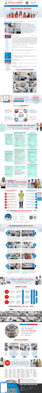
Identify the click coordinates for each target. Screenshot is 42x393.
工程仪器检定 (14, 18)
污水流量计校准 (14, 371)
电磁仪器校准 (6, 374)
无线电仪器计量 (14, 377)
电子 (26, 373)
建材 (27, 371)
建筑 (26, 371)
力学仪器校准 (22, 18)
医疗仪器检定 (10, 377)
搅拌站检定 (18, 373)
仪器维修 (30, 309)
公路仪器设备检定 (18, 371)
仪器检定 (10, 18)
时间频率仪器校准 (6, 377)
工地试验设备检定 (10, 373)
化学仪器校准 (24, 18)
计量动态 (31, 369)
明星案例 (27, 377)
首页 (31, 21)
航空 (29, 370)
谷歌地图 (32, 0)
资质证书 (34, 370)
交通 (27, 370)
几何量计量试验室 (9, 351)
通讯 (27, 373)
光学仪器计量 (14, 374)
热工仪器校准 (19, 18)
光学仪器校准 (6, 50)
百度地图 (29, 0)
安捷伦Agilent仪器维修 (23, 370)
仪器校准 (8, 18)
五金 (26, 374)
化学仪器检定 (35, 21)
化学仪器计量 (14, 370)
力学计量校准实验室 (32, 351)
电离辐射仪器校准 (7, 47)
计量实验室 (34, 371)
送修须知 (34, 374)
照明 (29, 373)
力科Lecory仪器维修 (23, 374)
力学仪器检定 (10, 370)
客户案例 (27, 369)
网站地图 (34, 0)
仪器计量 (34, 380)
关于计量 (34, 369)
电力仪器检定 (10, 374)
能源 (29, 371)
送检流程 (36, 373)
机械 (27, 374)
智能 (28, 371)
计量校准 (12, 18)
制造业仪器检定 (18, 377)
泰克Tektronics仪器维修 (23, 377)
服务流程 (34, 373)
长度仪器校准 (27, 18)
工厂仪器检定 (18, 374)
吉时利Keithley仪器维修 (23, 373)
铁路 (28, 370)
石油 (29, 374)
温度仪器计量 (14, 373)
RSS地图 (36, 0)
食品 (28, 374)
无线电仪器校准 (16, 18)
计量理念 (36, 374)
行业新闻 (31, 371)
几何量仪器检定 (10, 371)
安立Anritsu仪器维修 (23, 371)
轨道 (26, 370)
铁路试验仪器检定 (18, 370)
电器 (28, 373)
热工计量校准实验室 (21, 351)
